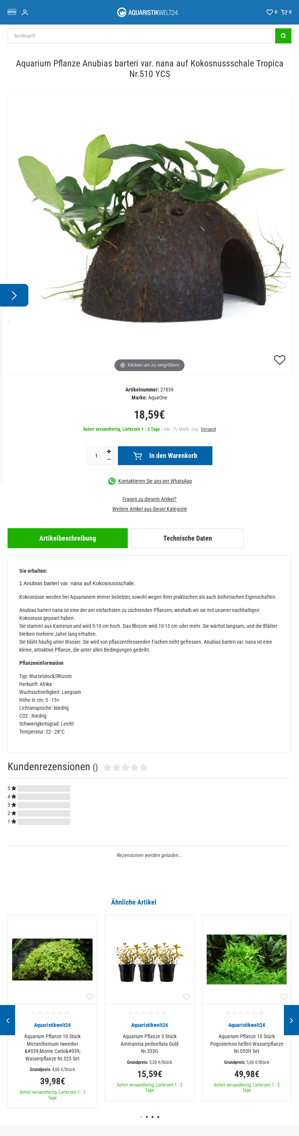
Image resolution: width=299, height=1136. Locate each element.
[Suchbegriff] (140, 35)
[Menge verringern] (109, 460)
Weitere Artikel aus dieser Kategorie (149, 509)
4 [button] (158, 1117)
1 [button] (141, 1117)
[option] (52, 1011)
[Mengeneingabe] (96, 456)
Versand (208, 429)
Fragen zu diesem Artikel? (149, 499)
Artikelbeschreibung (67, 538)
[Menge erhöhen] (109, 452)
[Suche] (283, 35)
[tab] (68, 538)
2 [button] (147, 1117)
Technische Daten (187, 538)
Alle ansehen (275, 902)
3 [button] (152, 1117)
